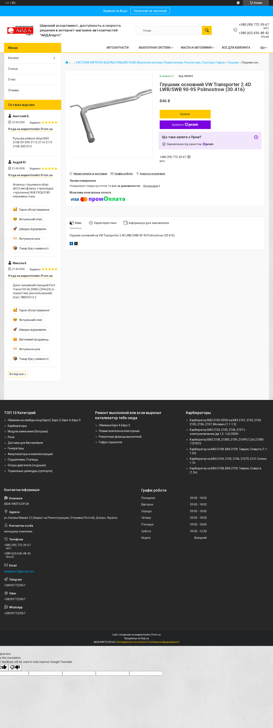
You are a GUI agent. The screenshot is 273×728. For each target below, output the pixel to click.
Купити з (185, 125)
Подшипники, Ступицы (23, 459)
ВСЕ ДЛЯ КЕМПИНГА (236, 47)
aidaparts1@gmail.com (19, 571)
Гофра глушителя (110, 442)
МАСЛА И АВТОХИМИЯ (196, 47)
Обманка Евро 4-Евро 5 (114, 425)
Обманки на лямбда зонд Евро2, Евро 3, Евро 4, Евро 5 (44, 420)
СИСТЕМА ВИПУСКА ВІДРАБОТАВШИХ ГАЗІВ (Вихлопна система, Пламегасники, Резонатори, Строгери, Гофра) (150, 62)
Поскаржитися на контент (131, 642)
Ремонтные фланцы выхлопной (120, 436)
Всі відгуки (16, 374)
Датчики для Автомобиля (25, 442)
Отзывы (13, 90)
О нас (12, 79)
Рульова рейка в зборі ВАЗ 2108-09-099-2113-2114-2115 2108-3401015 (32, 142)
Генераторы (16, 448)
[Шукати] (207, 30)
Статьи (13, 68)
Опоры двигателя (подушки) (27, 465)
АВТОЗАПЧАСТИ (117, 47)
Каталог (13, 58)
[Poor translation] (14, 667)
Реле (11, 437)
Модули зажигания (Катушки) (28, 431)
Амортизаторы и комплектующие (30, 454)
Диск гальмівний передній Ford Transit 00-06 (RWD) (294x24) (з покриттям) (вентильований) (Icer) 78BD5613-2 (34, 291)
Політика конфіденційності (163, 642)
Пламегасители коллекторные (119, 431)
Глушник (233, 62)
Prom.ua (156, 634)
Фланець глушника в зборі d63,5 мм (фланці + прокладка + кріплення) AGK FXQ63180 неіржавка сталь (33, 190)
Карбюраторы (17, 425)
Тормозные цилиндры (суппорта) (30, 471)
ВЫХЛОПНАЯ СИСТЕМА (155, 47)
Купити (185, 114)
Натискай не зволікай (150, 11)
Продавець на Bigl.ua (136, 638)
